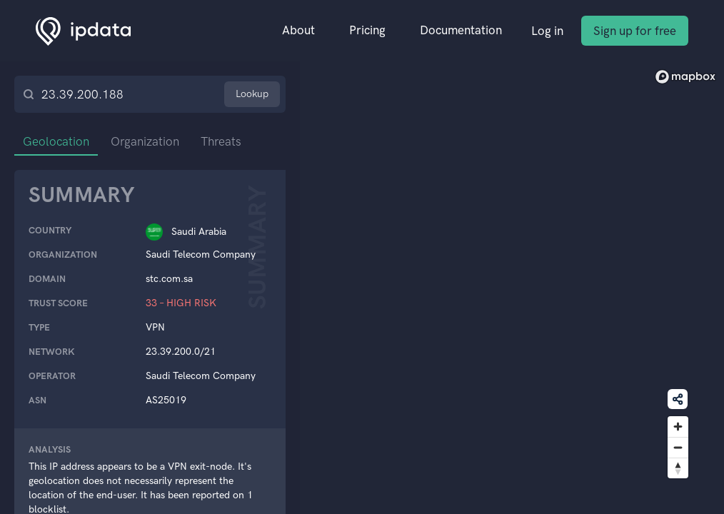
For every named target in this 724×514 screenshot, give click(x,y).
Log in (547, 31)
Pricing (367, 30)
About (298, 30)
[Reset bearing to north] (678, 468)
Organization (145, 141)
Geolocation (56, 141)
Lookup (252, 94)
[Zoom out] (678, 447)
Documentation (461, 30)
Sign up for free (634, 31)
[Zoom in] (678, 426)
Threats (221, 141)
